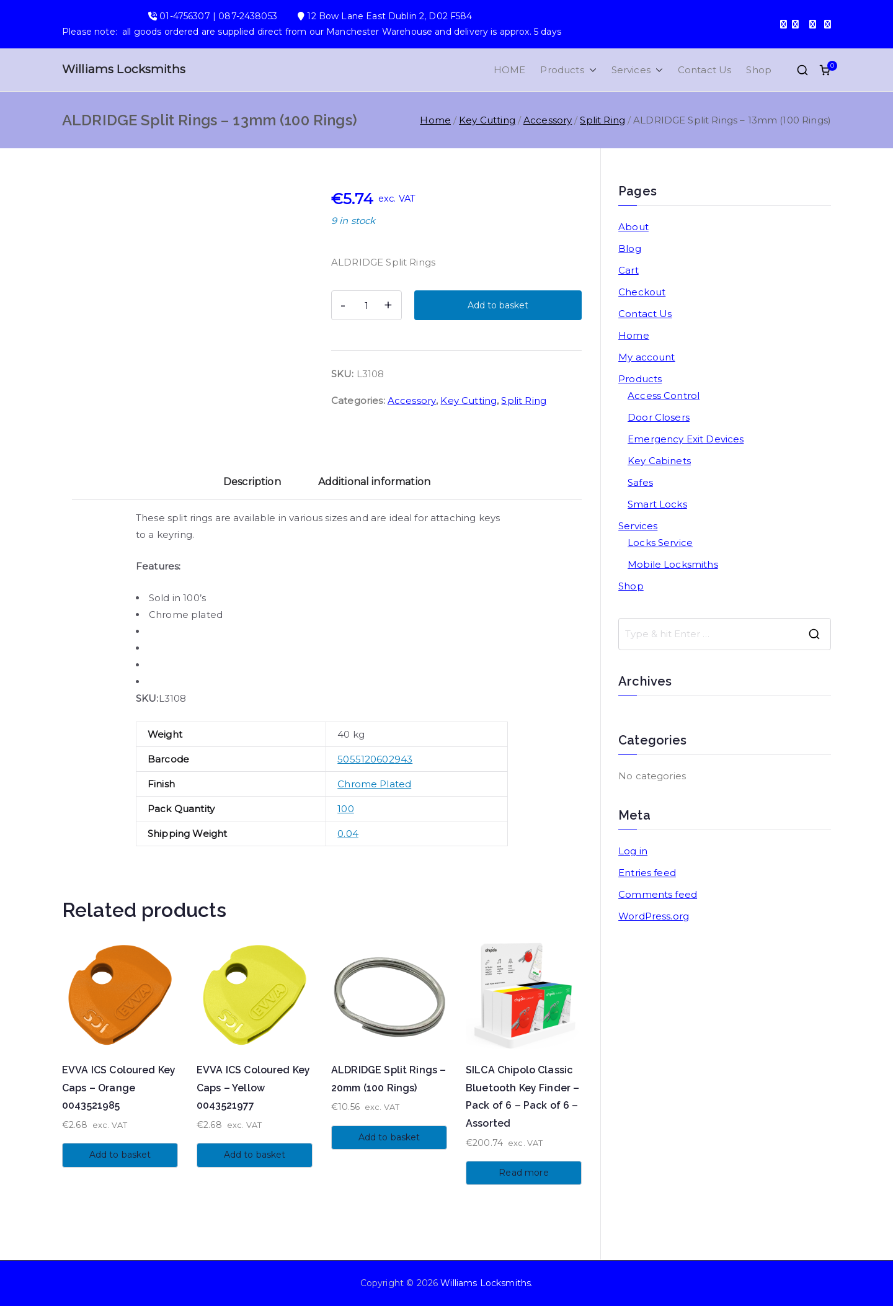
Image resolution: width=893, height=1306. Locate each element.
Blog (629, 248)
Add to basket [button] (120, 1154)
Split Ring (602, 120)
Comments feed (657, 894)
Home (435, 120)
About (633, 227)
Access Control (664, 395)
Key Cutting (487, 120)
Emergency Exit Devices (686, 439)
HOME (510, 70)
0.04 (347, 833)
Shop (758, 70)
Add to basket (498, 305)
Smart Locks (657, 504)
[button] (590, 69)
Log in (632, 851)
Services (637, 69)
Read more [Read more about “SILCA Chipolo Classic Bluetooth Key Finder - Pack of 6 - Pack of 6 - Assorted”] (523, 1172)
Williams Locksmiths (123, 69)
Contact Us (705, 70)
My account (646, 357)
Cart (628, 270)
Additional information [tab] (374, 482)
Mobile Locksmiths (673, 564)
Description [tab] (252, 482)
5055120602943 (374, 759)
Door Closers (659, 417)
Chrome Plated (374, 784)
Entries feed (647, 873)
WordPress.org (653, 916)
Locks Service (660, 542)
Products (568, 69)
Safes (640, 482)
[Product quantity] (366, 305)
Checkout (641, 292)
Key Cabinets (659, 461)
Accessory (547, 120)
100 (345, 809)
